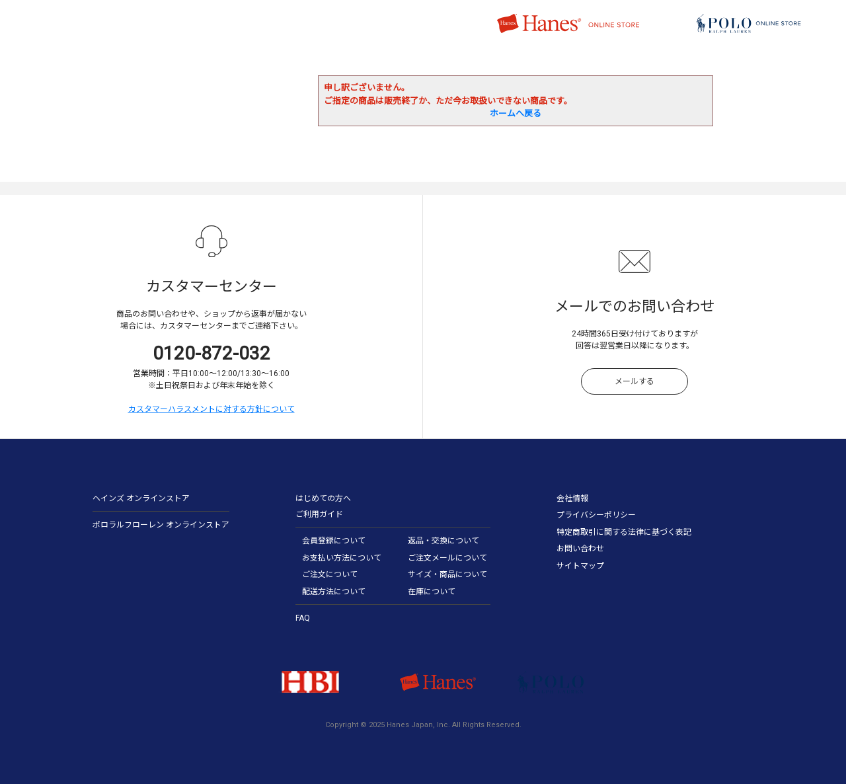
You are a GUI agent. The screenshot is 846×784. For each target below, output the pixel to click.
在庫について (431, 591)
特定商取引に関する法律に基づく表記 (624, 532)
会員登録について (333, 540)
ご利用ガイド (319, 514)
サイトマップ (580, 565)
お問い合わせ (580, 548)
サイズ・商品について (447, 574)
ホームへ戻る (515, 113)
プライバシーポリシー (596, 515)
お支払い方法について (341, 558)
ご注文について (330, 574)
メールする (634, 381)
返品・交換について (443, 540)
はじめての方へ (323, 498)
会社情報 (572, 498)
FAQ (302, 618)
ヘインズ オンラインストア (141, 498)
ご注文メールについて (447, 558)
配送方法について (333, 591)
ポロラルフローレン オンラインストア (161, 524)
